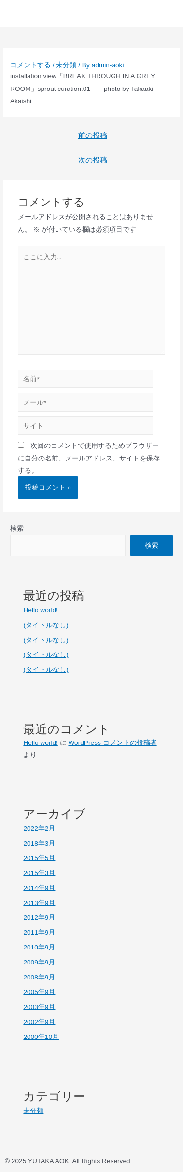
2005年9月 (39, 991)
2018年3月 (39, 843)
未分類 (66, 65)
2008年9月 (39, 977)
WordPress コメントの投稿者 (112, 742)
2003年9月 (39, 1006)
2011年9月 (39, 932)
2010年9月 (39, 947)
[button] (158, 13)
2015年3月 (39, 872)
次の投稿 (92, 160)
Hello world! (40, 610)
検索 (17, 528)
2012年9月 (39, 917)
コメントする (30, 65)
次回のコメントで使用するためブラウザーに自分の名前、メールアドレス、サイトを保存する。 (89, 458)
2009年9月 (39, 962)
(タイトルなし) (45, 625)
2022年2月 (39, 828)
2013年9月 (39, 902)
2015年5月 (39, 857)
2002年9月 (39, 1021)
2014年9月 (39, 887)
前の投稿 (92, 135)
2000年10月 (41, 1036)
